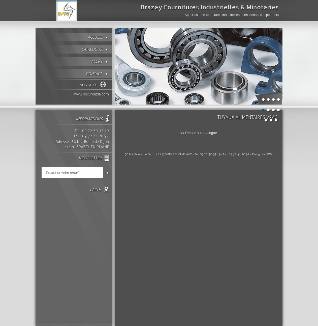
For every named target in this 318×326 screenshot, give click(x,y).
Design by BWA (262, 154)
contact (94, 73)
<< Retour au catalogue (198, 133)
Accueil (95, 37)
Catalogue (91, 49)
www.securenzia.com (91, 94)
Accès (96, 61)
